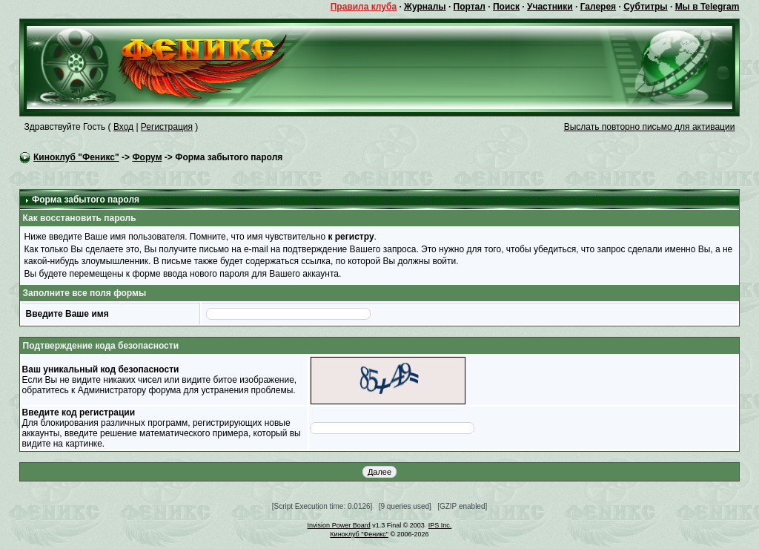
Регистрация (167, 127)
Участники (550, 6)
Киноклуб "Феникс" (76, 157)
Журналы (424, 6)
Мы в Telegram (707, 6)
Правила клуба (364, 6)
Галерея (598, 6)
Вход (123, 127)
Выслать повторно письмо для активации (649, 127)
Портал (469, 6)
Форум (147, 157)
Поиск (506, 6)
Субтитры (645, 6)
